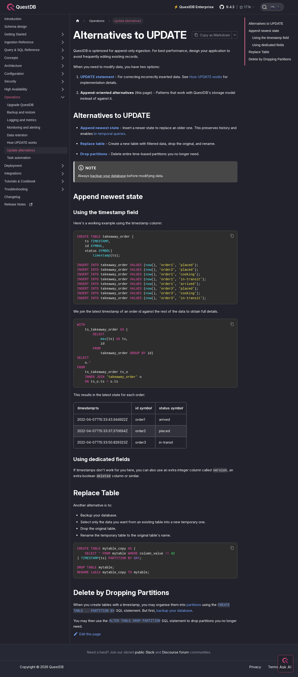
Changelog (12, 197)
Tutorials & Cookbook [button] (19, 181)
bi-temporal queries (109, 133)
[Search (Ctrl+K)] (272, 7)
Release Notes (18, 204)
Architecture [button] (13, 66)
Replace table (92, 143)
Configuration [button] (14, 73)
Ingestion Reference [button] (19, 42)
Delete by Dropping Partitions (270, 59)
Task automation (19, 158)
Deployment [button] (13, 166)
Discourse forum (175, 652)
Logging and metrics (21, 120)
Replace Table (259, 52)
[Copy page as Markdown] (211, 35)
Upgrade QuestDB (20, 105)
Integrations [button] (12, 173)
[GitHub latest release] (237, 7)
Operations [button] (12, 97)
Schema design (15, 26)
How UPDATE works (22, 142)
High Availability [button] (15, 89)
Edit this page (87, 634)
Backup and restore (21, 112)
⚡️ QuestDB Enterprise (194, 7)
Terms (273, 667)
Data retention (17, 135)
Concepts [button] (11, 58)
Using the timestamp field (270, 38)
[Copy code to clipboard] (232, 236)
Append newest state (99, 128)
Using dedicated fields (268, 45)
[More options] (234, 35)
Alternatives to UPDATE (266, 23)
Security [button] (10, 81)
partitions (193, 604)
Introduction (12, 19)
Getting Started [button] (15, 34)
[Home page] (77, 20)
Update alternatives (21, 150)
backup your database (108, 176)
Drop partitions (93, 154)
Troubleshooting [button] (16, 189)
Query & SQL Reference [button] (22, 50)
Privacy (255, 667)
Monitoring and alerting (23, 127)
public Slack (144, 652)
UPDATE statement (97, 77)
